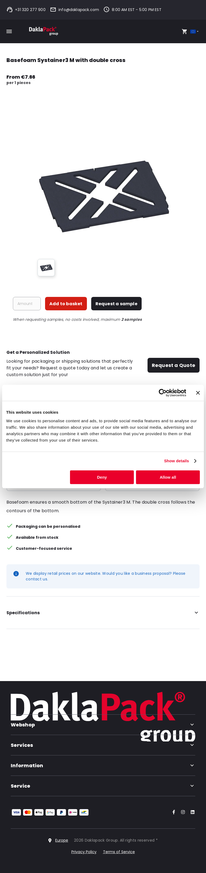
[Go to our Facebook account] (172, 812)
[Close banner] (198, 393)
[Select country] (195, 32)
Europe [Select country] (61, 840)
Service (103, 786)
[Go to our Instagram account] (182, 812)
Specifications (103, 613)
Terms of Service (119, 852)
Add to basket (66, 304)
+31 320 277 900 (26, 9)
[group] (46, 267)
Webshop (103, 724)
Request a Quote (173, 365)
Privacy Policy (84, 852)
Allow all (168, 477)
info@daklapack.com (74, 9)
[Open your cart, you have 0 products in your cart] (184, 31)
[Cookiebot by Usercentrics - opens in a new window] (162, 393)
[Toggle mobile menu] (9, 31)
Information (103, 765)
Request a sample (116, 304)
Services (103, 745)
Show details (176, 461)
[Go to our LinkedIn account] (191, 812)
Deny (102, 477)
